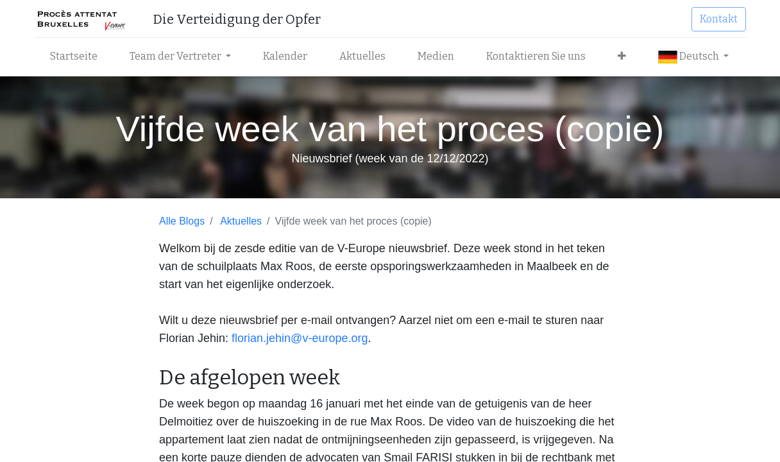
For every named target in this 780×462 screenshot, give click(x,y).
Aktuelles (241, 221)
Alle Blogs (182, 221)
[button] (622, 56)
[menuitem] (74, 56)
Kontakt (719, 19)
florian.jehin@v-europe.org (300, 338)
